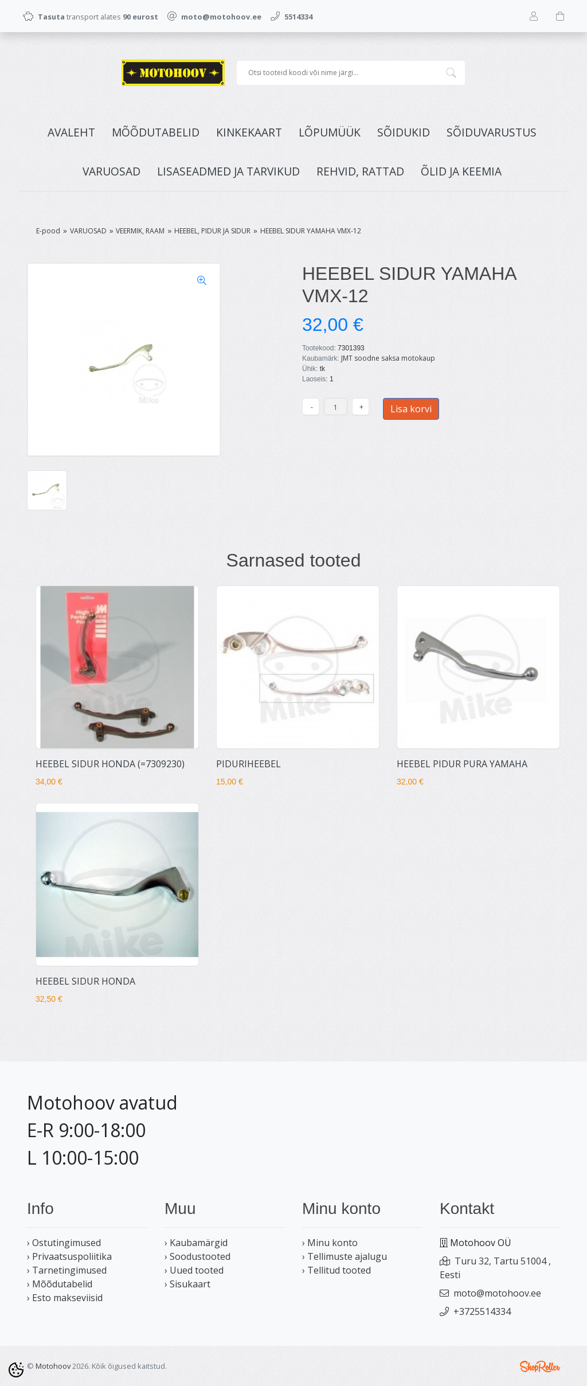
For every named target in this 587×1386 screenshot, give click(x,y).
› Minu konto (330, 1242)
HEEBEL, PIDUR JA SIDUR (212, 231)
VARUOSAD (111, 171)
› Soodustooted (197, 1256)
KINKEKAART (249, 132)
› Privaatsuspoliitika (69, 1256)
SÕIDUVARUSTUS (492, 132)
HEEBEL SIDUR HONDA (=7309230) (110, 764)
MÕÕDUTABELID (155, 132)
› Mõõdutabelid (59, 1284)
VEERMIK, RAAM (140, 231)
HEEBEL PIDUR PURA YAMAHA (462, 764)
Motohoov (53, 1366)
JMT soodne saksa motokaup (388, 358)
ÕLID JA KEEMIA (461, 171)
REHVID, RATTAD (360, 171)
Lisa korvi (411, 409)
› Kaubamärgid (196, 1242)
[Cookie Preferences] (16, 1370)
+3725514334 (482, 1311)
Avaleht (71, 132)
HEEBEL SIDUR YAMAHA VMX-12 (310, 231)
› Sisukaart (187, 1284)
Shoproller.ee (540, 1366)
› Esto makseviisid (65, 1297)
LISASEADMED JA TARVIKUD (228, 171)
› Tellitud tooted (336, 1270)
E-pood (48, 231)
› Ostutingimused (64, 1242)
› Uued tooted (194, 1270)
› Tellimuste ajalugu (344, 1256)
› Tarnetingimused (67, 1270)
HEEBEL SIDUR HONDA (85, 981)
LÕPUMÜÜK (330, 132)
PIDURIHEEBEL (248, 764)
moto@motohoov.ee (497, 1293)
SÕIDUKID (403, 132)
